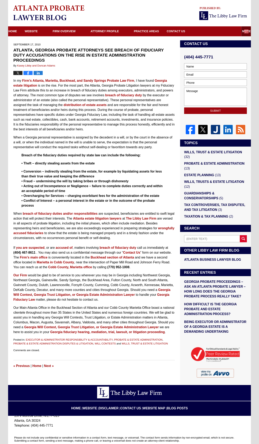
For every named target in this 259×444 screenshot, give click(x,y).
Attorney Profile (119, 31)
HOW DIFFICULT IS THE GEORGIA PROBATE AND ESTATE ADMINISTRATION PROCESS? (214, 294)
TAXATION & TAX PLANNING (207, 204)
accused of (64, 247)
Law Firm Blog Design (225, 435)
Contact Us (230, 31)
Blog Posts (173, 392)
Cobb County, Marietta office (70, 267)
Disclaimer (113, 392)
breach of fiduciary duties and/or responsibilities (60, 213)
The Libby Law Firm (141, 218)
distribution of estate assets (85, 105)
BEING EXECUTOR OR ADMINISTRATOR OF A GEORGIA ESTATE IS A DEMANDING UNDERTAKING (214, 311)
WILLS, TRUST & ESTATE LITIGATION (145, 343)
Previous (21, 366)
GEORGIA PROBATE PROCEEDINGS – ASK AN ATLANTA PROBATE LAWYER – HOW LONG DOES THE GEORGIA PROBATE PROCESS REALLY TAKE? (215, 275)
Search (243, 226)
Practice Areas (160, 31)
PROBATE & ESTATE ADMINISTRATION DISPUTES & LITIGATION (53, 343)
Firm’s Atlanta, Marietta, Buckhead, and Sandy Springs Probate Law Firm (78, 80)
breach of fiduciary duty (123, 95)
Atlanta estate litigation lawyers (97, 218)
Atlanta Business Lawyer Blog (211, 247)
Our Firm (20, 275)
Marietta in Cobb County (55, 262)
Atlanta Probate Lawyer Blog (48, 12)
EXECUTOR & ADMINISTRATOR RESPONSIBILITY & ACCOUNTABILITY (69, 339)
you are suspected (30, 247)
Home (20, 31)
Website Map (153, 392)
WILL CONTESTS (105, 343)
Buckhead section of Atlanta (112, 257)
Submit (215, 110)
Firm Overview (78, 31)
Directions (197, 31)
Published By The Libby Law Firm (223, 13)
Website (45, 31)
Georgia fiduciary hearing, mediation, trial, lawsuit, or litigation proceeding (107, 332)
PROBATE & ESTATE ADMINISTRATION (138, 339)
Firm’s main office (33, 257)
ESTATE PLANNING (201, 169)
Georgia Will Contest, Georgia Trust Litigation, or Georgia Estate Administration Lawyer (91, 327)
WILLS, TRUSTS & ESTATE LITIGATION (215, 175)
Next (49, 366)
